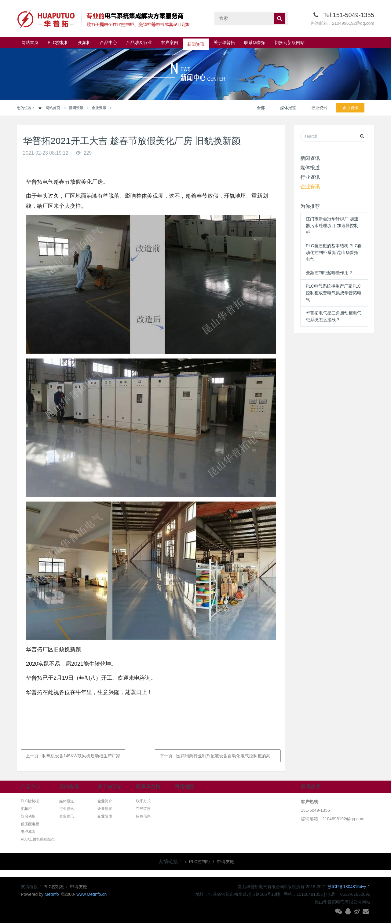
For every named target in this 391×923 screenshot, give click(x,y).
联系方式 (143, 801)
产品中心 (108, 42)
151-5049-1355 (315, 810)
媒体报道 (288, 107)
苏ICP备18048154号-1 (348, 886)
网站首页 (29, 42)
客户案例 (169, 42)
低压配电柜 (30, 824)
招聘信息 (143, 816)
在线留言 (143, 809)
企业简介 (104, 801)
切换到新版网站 (290, 42)
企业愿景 (104, 809)
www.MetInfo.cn (91, 894)
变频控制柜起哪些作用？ (329, 272)
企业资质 (104, 816)
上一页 (73, 755)
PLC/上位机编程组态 (38, 839)
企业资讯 (99, 108)
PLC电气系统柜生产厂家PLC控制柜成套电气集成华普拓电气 (333, 293)
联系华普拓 (254, 42)
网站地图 (184, 786)
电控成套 (28, 831)
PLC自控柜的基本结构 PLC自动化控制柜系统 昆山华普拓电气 (334, 252)
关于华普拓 (224, 42)
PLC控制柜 (58, 42)
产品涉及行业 (139, 42)
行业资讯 (319, 107)
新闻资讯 (195, 42)
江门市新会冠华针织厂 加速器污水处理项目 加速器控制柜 (332, 225)
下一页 (220, 755)
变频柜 (84, 42)
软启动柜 (28, 816)
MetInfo (52, 894)
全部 (261, 107)
